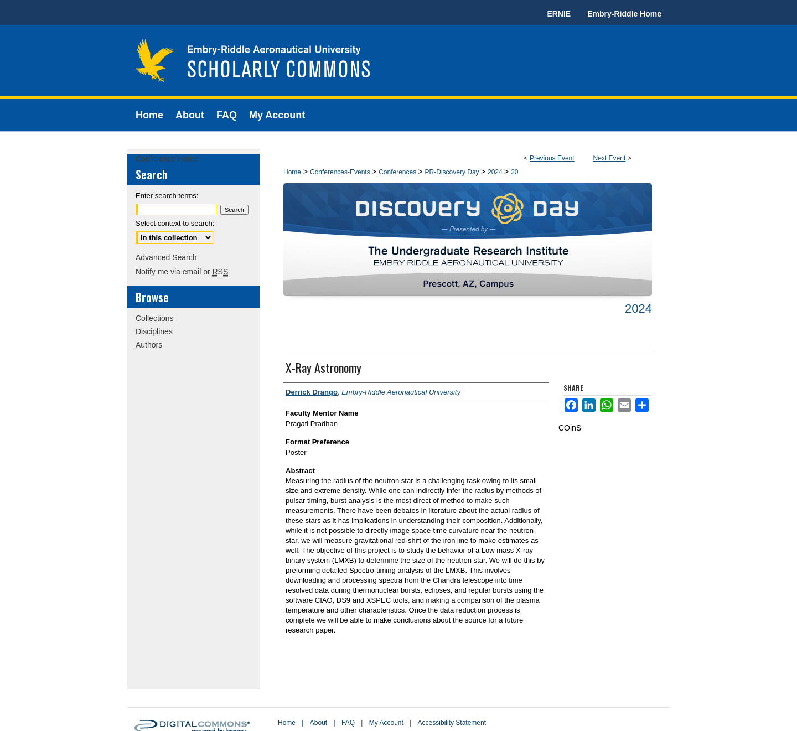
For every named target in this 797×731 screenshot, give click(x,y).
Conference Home (167, 158)
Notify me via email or (182, 271)
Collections (154, 318)
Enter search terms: (167, 195)
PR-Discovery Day (453, 172)
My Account (386, 723)
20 (514, 172)
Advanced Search (166, 257)
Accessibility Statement (452, 723)
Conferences (398, 172)
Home (292, 172)
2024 (496, 172)
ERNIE (559, 13)
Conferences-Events (341, 172)
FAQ (348, 723)
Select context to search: (175, 223)
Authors (149, 344)
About (318, 723)
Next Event (609, 158)
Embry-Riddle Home (624, 13)
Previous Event (552, 158)
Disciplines (154, 331)
